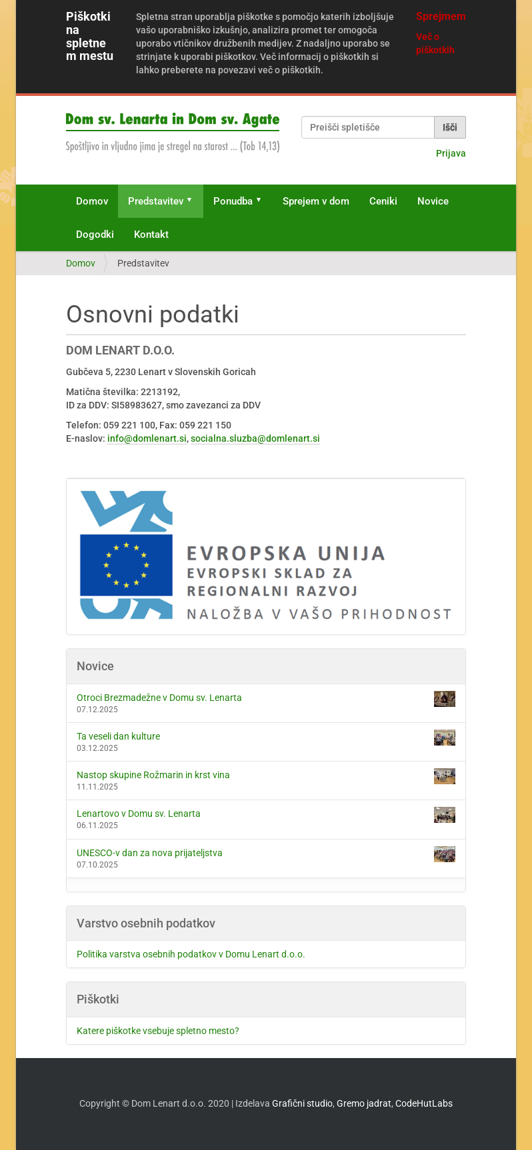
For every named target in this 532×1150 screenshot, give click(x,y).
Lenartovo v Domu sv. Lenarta (266, 815)
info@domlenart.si (147, 438)
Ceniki (383, 201)
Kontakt (151, 235)
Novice (433, 201)
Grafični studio (302, 1103)
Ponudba (233, 201)
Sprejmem (441, 16)
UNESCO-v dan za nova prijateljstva (266, 854)
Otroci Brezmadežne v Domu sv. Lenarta (266, 699)
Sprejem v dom (316, 201)
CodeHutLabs (424, 1103)
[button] (194, 201)
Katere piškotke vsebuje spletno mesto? (158, 1030)
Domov (92, 201)
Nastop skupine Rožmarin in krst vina (266, 776)
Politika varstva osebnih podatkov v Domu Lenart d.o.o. (191, 954)
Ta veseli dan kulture (266, 738)
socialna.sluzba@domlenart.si (255, 438)
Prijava (451, 153)
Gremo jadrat (364, 1103)
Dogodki (95, 235)
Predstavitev (155, 201)
